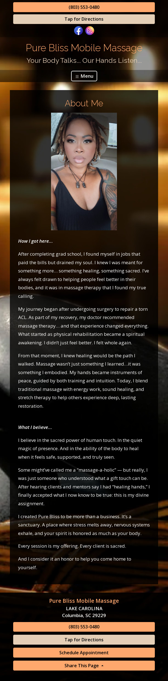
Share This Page (82, 666)
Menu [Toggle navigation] (84, 76)
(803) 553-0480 (84, 7)
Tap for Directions (84, 19)
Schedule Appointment (84, 653)
